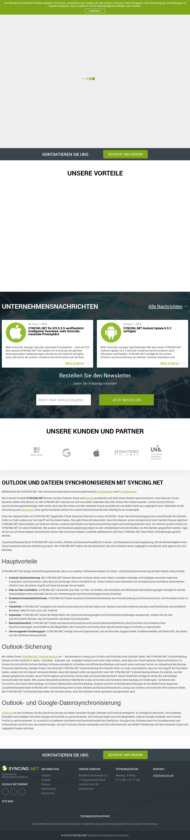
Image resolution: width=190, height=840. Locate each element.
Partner (45, 784)
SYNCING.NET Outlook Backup (40, 656)
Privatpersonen (128, 491)
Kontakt (46, 780)
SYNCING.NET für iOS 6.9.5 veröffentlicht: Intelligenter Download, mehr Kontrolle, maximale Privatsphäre (56, 331)
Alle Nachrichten (165, 306)
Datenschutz (48, 788)
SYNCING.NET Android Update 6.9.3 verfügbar (147, 330)
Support (46, 775)
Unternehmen (105, 491)
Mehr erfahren (74, 363)
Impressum (47, 793)
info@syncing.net (163, 775)
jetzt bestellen (126, 400)
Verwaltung (28, 509)
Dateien (89, 498)
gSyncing (7, 712)
